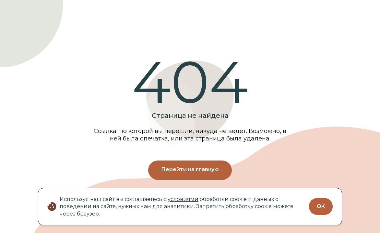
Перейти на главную (190, 169)
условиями (183, 199)
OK (321, 206)
